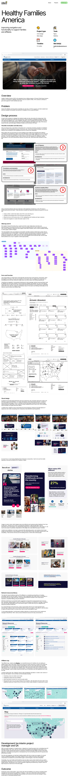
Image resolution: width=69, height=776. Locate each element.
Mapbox (18, 663)
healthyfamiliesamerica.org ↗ (60, 47)
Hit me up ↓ (64, 2)
